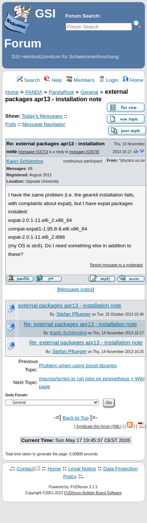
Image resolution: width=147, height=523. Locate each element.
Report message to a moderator (116, 265)
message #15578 (83, 152)
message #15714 (34, 152)
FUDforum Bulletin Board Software (93, 493)
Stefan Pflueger (73, 314)
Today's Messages (41, 116)
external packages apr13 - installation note (69, 306)
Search (28, 80)
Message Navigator (43, 124)
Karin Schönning (24, 161)
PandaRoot (61, 92)
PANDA (33, 92)
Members (80, 80)
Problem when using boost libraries (78, 365)
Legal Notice (82, 468)
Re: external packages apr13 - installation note (80, 324)
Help (53, 80)
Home (133, 80)
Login (108, 80)
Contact (25, 468)
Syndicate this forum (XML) (99, 426)
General (89, 92)
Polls (10, 124)
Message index (76, 289)
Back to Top (75, 418)
